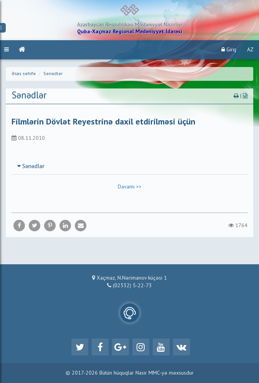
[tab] (129, 166)
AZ (250, 49)
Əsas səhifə (24, 74)
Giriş (228, 49)
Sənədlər (53, 74)
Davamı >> (130, 187)
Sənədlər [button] (31, 167)
